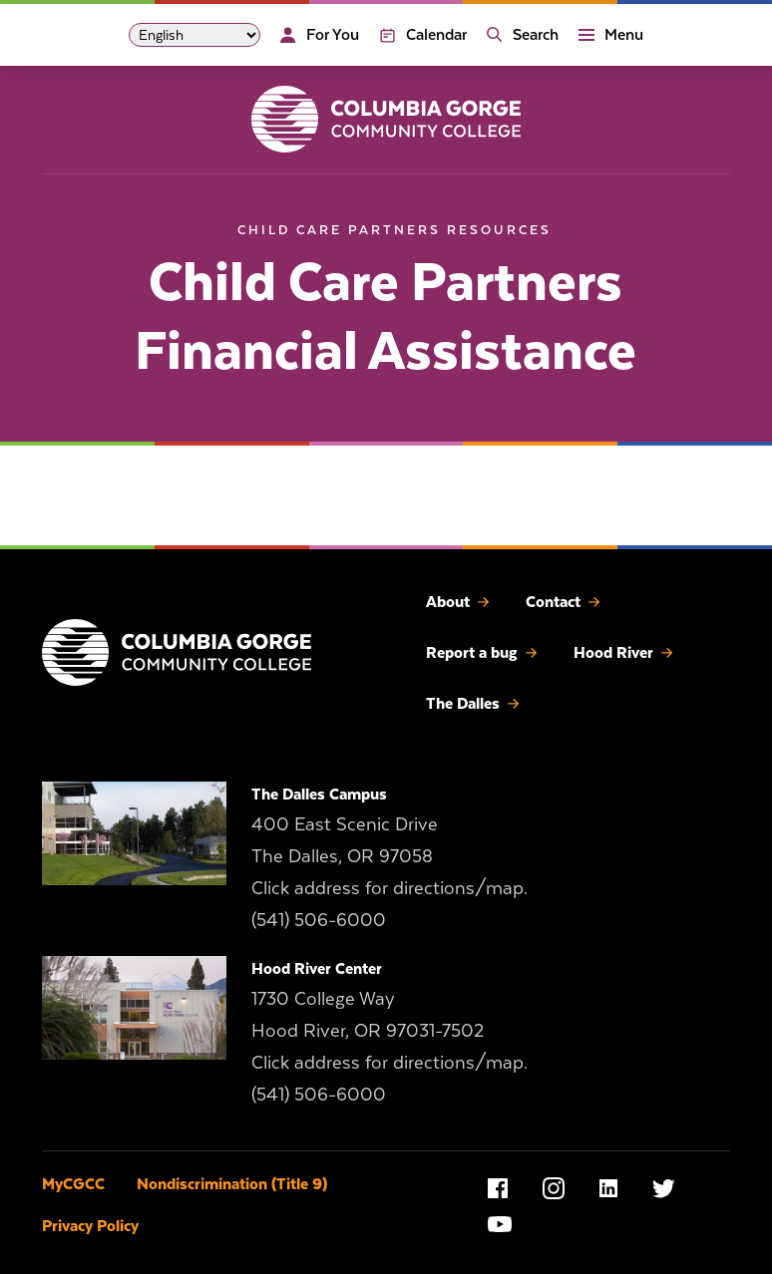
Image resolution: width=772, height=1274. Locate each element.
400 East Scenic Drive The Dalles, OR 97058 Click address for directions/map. (389, 855)
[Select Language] (194, 35)
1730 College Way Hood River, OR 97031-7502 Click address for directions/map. (389, 1030)
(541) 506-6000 (318, 919)
